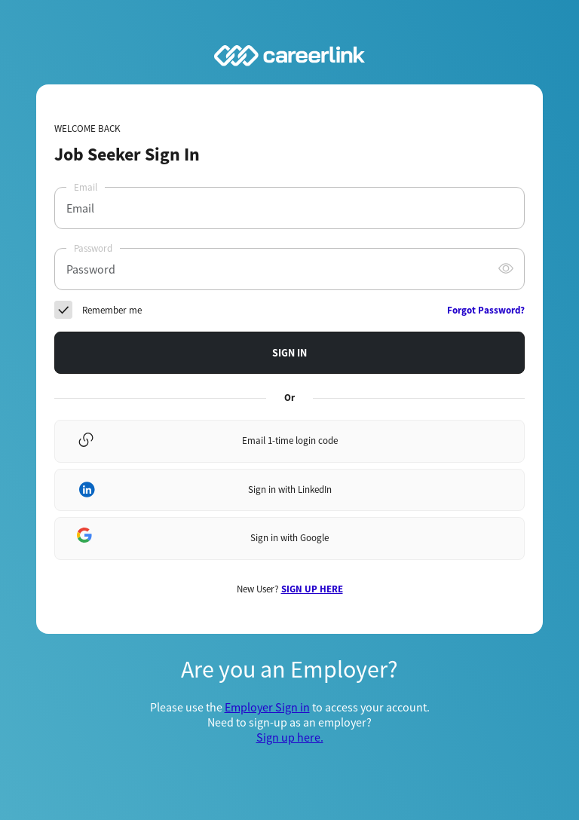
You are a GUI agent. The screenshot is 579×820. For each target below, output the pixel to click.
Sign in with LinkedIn (290, 489)
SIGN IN (289, 353)
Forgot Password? (486, 310)
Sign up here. (289, 737)
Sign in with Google (289, 537)
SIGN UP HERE (312, 589)
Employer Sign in (267, 706)
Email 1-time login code (290, 440)
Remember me (112, 310)
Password (93, 248)
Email (85, 187)
